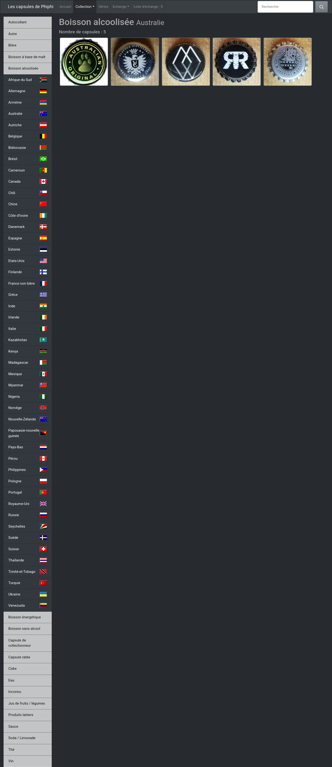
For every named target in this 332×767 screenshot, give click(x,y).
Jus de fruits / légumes (26, 703)
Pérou (27, 458)
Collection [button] (86, 6)
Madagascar (27, 362)
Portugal (27, 492)
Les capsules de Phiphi (30, 6)
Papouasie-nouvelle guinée (27, 433)
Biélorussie (27, 147)
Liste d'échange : (148, 7)
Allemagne (27, 91)
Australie (27, 113)
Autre (12, 34)
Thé (11, 749)
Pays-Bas (27, 447)
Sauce (13, 726)
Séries (103, 7)
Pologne (27, 481)
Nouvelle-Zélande (27, 419)
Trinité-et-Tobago (27, 571)
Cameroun (27, 170)
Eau (11, 680)
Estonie (27, 249)
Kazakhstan (27, 340)
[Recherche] (285, 7)
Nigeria (27, 396)
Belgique (27, 136)
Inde (27, 306)
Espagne (27, 238)
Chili (27, 193)
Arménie (27, 102)
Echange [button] (119, 7)
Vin (10, 761)
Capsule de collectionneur (19, 643)
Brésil (27, 158)
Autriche (27, 125)
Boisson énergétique (24, 617)
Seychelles (27, 526)
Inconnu (14, 692)
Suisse (27, 549)
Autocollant (17, 22)
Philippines (27, 469)
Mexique (27, 374)
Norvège (27, 407)
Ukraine (27, 594)
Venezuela (27, 605)
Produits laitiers (20, 715)
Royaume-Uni (27, 503)
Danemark (27, 226)
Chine (27, 204)
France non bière (27, 283)
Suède (27, 537)
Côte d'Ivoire (27, 215)
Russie (27, 515)
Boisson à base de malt (26, 57)
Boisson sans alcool (24, 628)
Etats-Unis (27, 260)
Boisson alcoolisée (23, 68)
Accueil (65, 7)
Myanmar (27, 385)
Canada (27, 181)
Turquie (27, 582)
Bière (12, 45)
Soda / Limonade (22, 738)
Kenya (27, 351)
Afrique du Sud (27, 79)
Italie (27, 328)
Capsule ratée (19, 657)
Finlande (27, 272)
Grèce (27, 294)
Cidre (12, 668)
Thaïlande (27, 560)
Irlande (27, 317)
